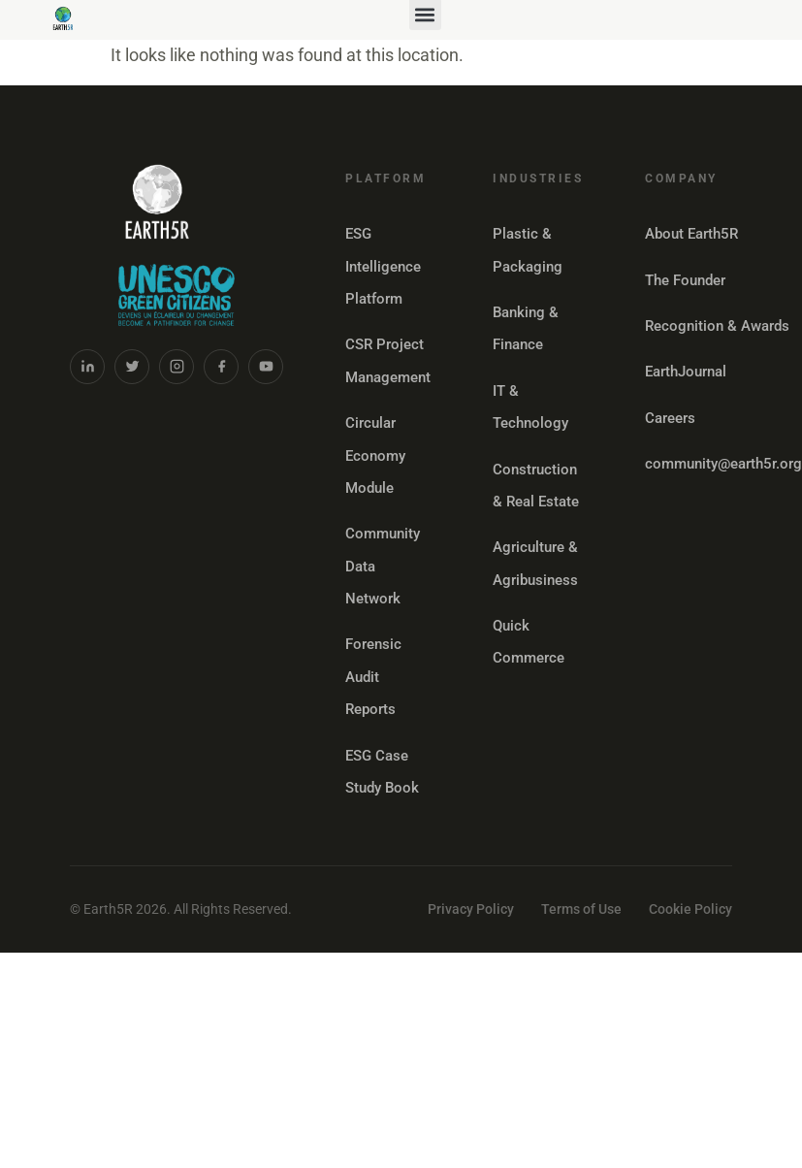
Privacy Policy (471, 909)
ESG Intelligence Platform (383, 266)
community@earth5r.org (723, 463)
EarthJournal (685, 371)
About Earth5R (691, 234)
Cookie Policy (690, 909)
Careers (670, 418)
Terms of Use (581, 909)
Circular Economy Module (375, 455)
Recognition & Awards (717, 326)
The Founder (685, 280)
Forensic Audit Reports (373, 676)
